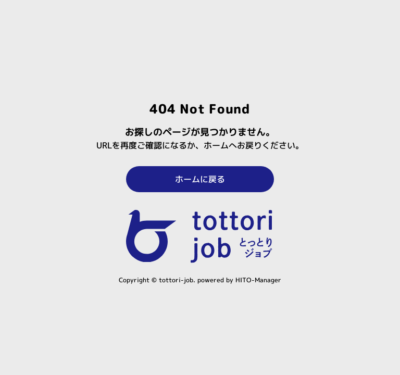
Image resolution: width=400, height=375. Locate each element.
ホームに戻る (200, 179)
